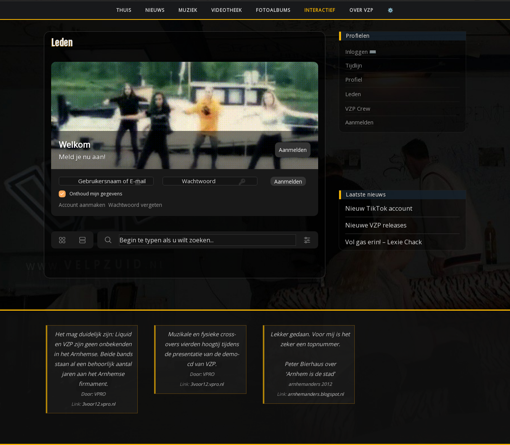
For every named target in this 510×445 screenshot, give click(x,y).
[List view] (82, 240)
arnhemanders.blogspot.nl (316, 394)
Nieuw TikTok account (378, 208)
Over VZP (361, 10)
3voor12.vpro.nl (98, 404)
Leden (62, 43)
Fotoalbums (273, 10)
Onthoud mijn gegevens (95, 193)
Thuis (123, 10)
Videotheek (226, 10)
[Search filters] (307, 240)
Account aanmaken (82, 204)
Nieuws (154, 10)
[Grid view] (62, 240)
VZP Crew (357, 108)
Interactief (319, 10)
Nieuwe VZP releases (376, 225)
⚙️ (391, 10)
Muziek (188, 10)
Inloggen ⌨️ (360, 51)
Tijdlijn (353, 65)
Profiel (353, 79)
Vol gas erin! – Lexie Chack (383, 242)
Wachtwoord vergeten (135, 204)
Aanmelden (293, 149)
